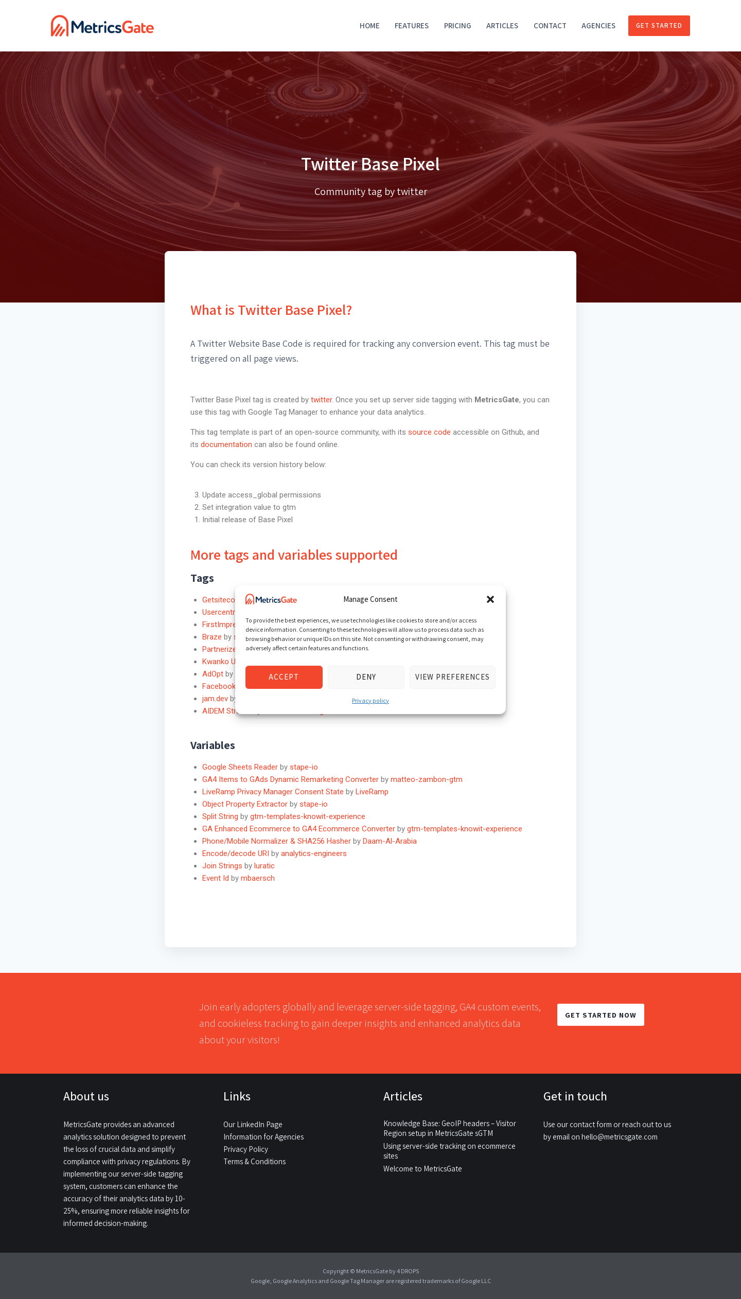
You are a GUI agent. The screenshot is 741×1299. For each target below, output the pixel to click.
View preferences (452, 677)
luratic (264, 865)
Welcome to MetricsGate (422, 1168)
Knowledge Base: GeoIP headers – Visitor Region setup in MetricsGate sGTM (449, 1128)
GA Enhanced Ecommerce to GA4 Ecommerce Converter (298, 828)
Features (412, 25)
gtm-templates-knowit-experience (307, 816)
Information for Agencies (263, 1137)
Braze (212, 637)
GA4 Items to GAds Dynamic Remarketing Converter (290, 779)
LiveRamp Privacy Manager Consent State (273, 791)
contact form (591, 1124)
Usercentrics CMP (232, 612)
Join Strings (222, 865)
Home (370, 25)
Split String (220, 816)
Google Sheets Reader (240, 767)
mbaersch (258, 878)
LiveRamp (372, 791)
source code (430, 432)
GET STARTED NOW (601, 1015)
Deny (366, 677)
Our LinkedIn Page (253, 1124)
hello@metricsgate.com (619, 1137)
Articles (502, 25)
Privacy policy (370, 700)
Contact (550, 25)
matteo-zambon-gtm (427, 779)
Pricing (457, 25)
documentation (226, 444)
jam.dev (215, 698)
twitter (321, 399)
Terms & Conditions (254, 1161)
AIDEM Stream (226, 711)
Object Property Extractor (245, 804)
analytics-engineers (314, 853)
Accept (284, 677)
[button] (490, 599)
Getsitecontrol (226, 599)
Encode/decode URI (235, 853)
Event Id (215, 878)
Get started (659, 25)
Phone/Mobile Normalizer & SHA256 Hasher (276, 841)
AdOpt (212, 674)
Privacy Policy (245, 1149)
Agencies (598, 25)
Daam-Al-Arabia (390, 841)
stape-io (304, 767)
